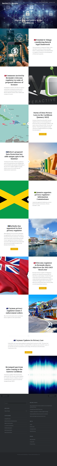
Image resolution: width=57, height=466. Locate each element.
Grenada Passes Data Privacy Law (36, 409)
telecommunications (8, 432)
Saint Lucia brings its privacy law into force (37, 416)
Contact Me (52, 2)
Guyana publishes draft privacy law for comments (39, 413)
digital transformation (9, 423)
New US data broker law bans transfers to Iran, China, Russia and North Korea (41, 406)
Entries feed (32, 426)
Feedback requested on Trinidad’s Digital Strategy (39, 411)
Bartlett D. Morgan (10, 3)
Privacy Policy (32, 444)
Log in (31, 424)
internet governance (8, 430)
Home (37, 2)
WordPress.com (37, 454)
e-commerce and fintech (9, 425)
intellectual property (8, 427)
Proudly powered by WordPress (22, 454)
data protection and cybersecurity (11, 420)
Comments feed (33, 428)
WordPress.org (33, 431)
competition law (7, 418)
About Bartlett (44, 2)
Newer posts (52, 395)
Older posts (5, 395)
